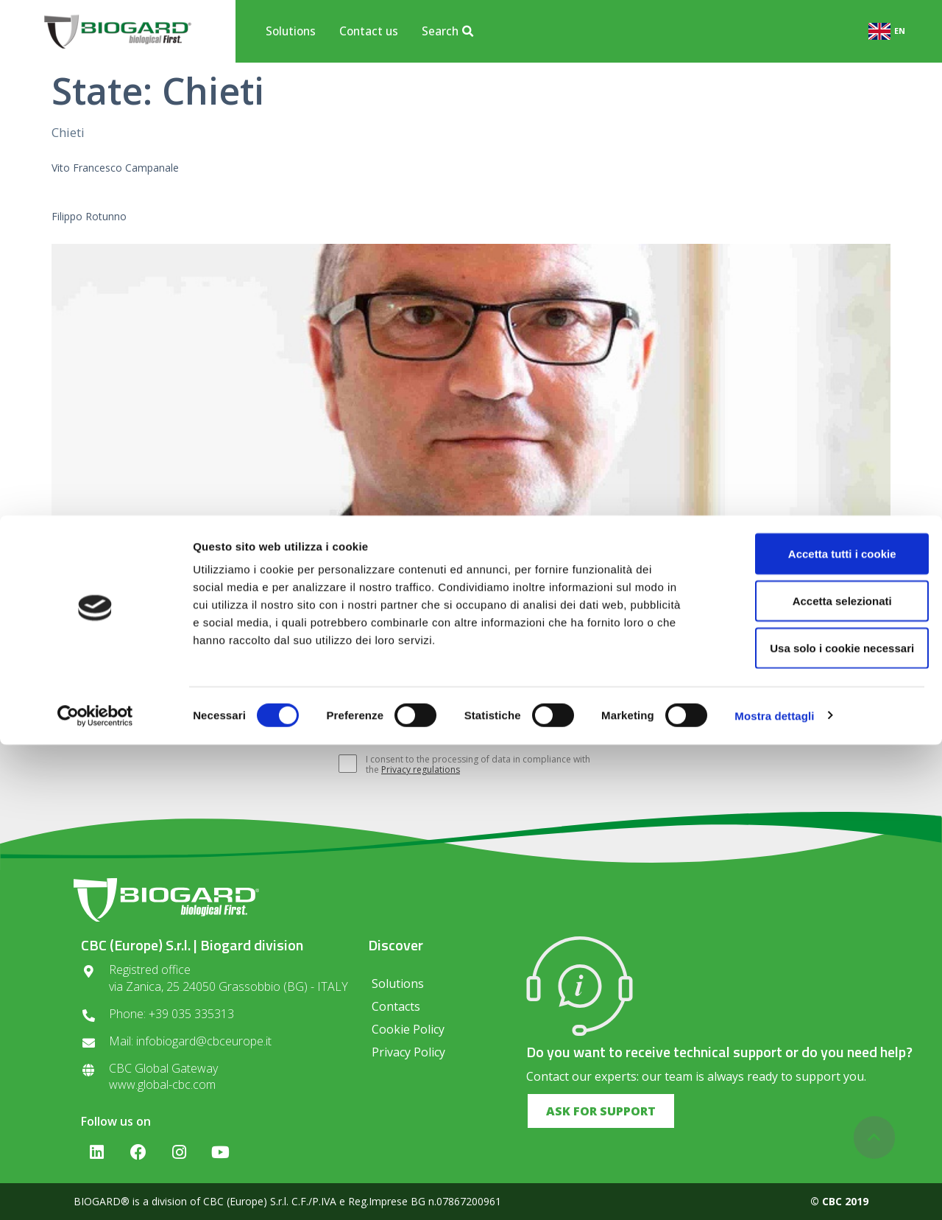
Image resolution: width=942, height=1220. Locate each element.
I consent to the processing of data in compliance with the (470, 764)
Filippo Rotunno (89, 216)
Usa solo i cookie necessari (819, 1123)
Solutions (291, 31)
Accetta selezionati (818, 1076)
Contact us (368, 31)
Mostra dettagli (774, 1191)
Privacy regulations (420, 769)
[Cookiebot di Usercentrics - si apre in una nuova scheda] (95, 1191)
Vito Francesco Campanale (115, 168)
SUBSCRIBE (643, 723)
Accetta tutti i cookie (819, 1029)
